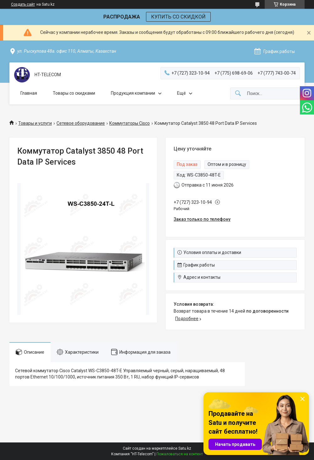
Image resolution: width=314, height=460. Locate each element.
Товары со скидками (74, 93)
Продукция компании (133, 93)
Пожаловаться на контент (179, 454)
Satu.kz (184, 448)
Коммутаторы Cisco (129, 123)
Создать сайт (23, 4)
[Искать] (238, 93)
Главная (28, 93)
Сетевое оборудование (81, 123)
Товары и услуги (35, 123)
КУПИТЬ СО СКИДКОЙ (178, 17)
